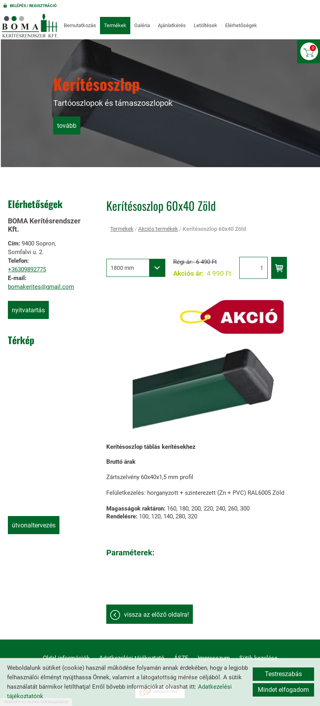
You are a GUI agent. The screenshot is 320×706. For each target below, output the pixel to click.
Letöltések (205, 25)
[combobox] (135, 268)
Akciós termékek (158, 229)
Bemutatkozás (80, 25)
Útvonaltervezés (33, 525)
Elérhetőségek (241, 25)
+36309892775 (27, 269)
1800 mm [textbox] (122, 268)
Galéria (142, 25)
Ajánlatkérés (172, 25)
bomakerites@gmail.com (41, 286)
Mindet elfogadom (283, 689)
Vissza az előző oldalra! (156, 614)
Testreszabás (283, 674)
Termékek (115, 25)
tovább (117, 125)
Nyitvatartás (28, 310)
